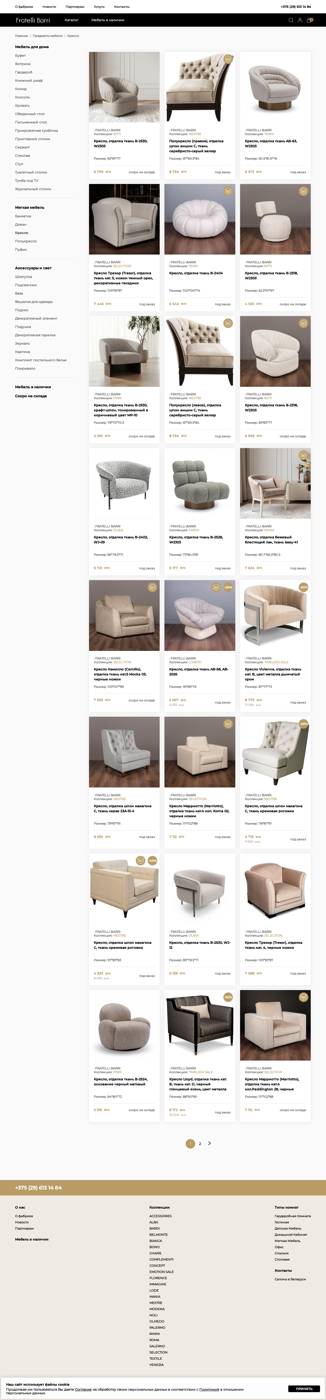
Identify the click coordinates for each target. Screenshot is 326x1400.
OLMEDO (156, 1321)
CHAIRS (155, 1253)
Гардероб (23, 72)
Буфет (20, 55)
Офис (279, 1247)
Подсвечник (26, 285)
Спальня (282, 1253)
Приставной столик (32, 139)
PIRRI (117, 398)
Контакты (121, 7)
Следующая (209, 1143)
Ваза (19, 293)
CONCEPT (157, 1265)
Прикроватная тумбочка (36, 130)
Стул (19, 164)
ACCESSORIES (160, 1216)
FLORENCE (158, 1278)
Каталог (72, 20)
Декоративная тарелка (35, 335)
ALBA (153, 1222)
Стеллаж (22, 155)
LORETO (195, 662)
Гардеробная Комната (293, 1216)
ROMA (269, 530)
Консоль (22, 97)
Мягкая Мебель (287, 1241)
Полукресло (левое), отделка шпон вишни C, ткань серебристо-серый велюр (195, 410)
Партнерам (75, 7)
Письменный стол (31, 122)
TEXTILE (155, 1358)
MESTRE (195, 134)
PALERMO (157, 1327)
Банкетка (23, 216)
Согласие (83, 1389)
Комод (20, 89)
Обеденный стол (30, 114)
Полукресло (26, 241)
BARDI (154, 1228)
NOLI (153, 1315)
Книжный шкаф (28, 80)
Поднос (21, 310)
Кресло (21, 233)
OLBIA (118, 530)
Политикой (209, 1389)
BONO (154, 1247)
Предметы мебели (48, 36)
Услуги (99, 7)
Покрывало (25, 368)
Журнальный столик (33, 189)
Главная (21, 36)
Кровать (22, 105)
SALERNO (157, 1346)
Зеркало (22, 343)
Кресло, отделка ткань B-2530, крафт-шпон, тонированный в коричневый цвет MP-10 (121, 410)
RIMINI (154, 1334)
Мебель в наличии (107, 20)
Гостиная (282, 1222)
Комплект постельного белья (40, 360)
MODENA (156, 1309)
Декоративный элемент (36, 318)
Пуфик (21, 249)
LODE (154, 1290)
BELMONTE (158, 1234)
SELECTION (122, 266)
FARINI (194, 530)
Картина (22, 352)
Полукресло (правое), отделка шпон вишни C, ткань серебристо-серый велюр (196, 146)
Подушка (23, 327)
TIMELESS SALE (276, 662)
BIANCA (155, 1241)
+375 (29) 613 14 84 (296, 7)
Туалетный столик (31, 172)
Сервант (22, 147)
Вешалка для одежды (34, 302)
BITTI (117, 134)
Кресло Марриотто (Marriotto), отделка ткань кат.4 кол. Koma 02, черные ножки (199, 811)
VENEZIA (156, 1365)
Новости (49, 7)
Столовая (282, 1259)
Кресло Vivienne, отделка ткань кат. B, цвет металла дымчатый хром (273, 674)
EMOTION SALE (161, 1272)
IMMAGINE (157, 1284)
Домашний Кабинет (291, 1234)
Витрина (22, 64)
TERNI (269, 134)
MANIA (154, 1296)
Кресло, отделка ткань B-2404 (196, 273)
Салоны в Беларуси (290, 1279)
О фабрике (24, 7)
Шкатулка (23, 277)
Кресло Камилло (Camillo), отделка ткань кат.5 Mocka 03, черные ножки (120, 674)
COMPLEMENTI (161, 1259)
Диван (20, 224)
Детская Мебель (288, 1228)
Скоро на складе (31, 396)
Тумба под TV (26, 181)
